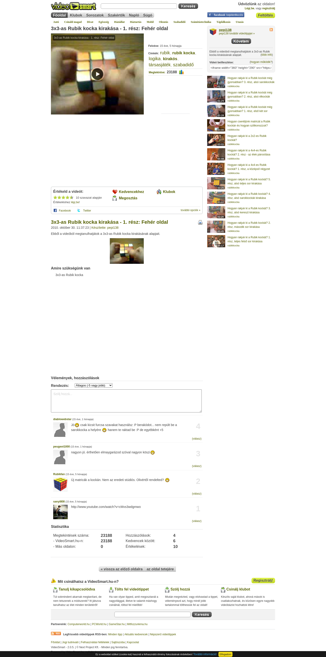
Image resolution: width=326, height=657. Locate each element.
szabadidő (183, 64)
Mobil (150, 22)
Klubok (76, 15)
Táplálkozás (223, 22)
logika (155, 58)
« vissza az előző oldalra (122, 569)
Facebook (65, 210)
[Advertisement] (175, 100)
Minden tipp (115, 634)
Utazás (240, 22)
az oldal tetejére (160, 569)
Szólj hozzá (180, 589)
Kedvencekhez (131, 192)
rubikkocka (234, 86)
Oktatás (163, 22)
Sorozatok (95, 15)
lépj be (75, 202)
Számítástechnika (201, 22)
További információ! (205, 654)
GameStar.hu (117, 624)
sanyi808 (59, 501)
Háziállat (119, 22)
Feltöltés (265, 15)
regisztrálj (268, 8)
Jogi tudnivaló (70, 642)
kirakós (170, 59)
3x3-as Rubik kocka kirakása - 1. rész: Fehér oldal (109, 28)
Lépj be (249, 8)
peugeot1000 (61, 446)
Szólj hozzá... (126, 400)
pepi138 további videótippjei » (237, 33)
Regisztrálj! (263, 580)
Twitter (87, 210)
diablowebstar (62, 419)
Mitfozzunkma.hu (137, 624)
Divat (90, 22)
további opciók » (190, 210)
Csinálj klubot (238, 589)
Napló (134, 15)
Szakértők (116, 15)
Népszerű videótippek (163, 634)
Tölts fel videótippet (132, 589)
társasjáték (160, 64)
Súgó (147, 15)
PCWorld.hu (99, 624)
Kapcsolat (133, 642)
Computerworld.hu (78, 624)
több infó (266, 54)
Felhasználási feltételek (95, 642)
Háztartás (135, 22)
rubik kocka (183, 53)
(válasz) (196, 438)
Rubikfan (59, 474)
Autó (56, 22)
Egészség (103, 22)
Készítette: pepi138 (105, 227)
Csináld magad (73, 22)
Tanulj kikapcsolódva (77, 589)
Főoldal (59, 15)
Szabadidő (179, 22)
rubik (165, 52)
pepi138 (225, 29)
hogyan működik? (261, 62)
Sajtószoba (118, 642)
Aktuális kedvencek (136, 634)
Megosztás (128, 198)
